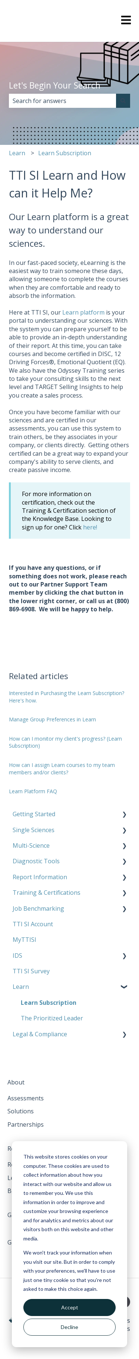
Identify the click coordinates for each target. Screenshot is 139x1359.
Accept (69, 1307)
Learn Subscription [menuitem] (48, 1003)
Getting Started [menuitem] (34, 814)
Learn (17, 153)
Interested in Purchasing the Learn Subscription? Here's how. (66, 697)
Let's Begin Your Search (54, 85)
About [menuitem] (15, 1082)
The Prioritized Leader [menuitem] (52, 1018)
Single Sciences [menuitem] (33, 830)
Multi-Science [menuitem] (31, 845)
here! (90, 527)
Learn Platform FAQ (33, 791)
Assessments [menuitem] (25, 1098)
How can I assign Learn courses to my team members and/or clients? (62, 768)
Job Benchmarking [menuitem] (38, 908)
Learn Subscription (64, 153)
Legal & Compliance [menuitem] (40, 1034)
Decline (69, 1327)
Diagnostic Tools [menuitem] (36, 861)
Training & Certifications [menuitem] (46, 892)
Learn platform (83, 312)
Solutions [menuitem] (20, 1111)
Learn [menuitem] (21, 987)
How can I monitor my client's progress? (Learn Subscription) (65, 742)
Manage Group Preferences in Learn (52, 719)
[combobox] (62, 101)
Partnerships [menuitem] (25, 1124)
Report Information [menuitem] (40, 877)
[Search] (123, 101)
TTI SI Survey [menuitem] (31, 971)
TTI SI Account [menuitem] (33, 924)
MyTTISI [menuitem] (24, 940)
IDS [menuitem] (17, 955)
